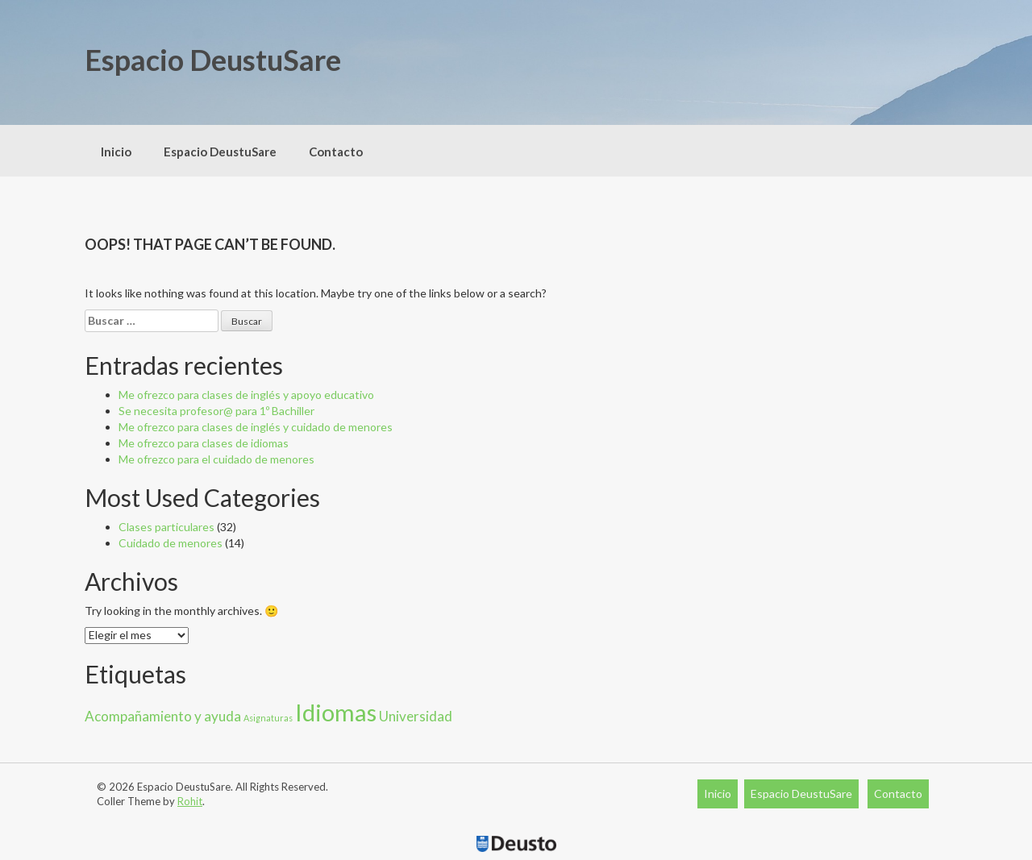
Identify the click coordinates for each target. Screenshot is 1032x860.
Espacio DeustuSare (213, 59)
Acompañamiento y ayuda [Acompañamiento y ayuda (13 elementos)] (163, 716)
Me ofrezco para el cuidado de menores (216, 459)
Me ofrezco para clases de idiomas (204, 443)
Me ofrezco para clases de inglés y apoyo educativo (246, 394)
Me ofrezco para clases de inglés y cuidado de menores (256, 427)
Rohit (189, 801)
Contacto (336, 151)
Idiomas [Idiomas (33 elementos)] (336, 712)
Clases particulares (166, 527)
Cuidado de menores (171, 543)
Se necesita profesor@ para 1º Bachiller (216, 411)
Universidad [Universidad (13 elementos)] (415, 716)
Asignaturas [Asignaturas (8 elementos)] (268, 718)
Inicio (116, 151)
